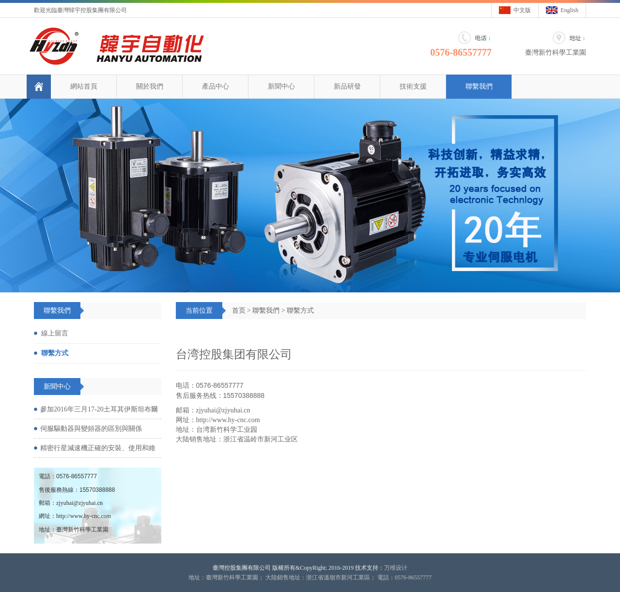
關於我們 (149, 86)
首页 (239, 310)
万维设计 (395, 567)
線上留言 (54, 333)
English (569, 10)
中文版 (522, 10)
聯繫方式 (300, 310)
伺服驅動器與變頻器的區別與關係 (91, 428)
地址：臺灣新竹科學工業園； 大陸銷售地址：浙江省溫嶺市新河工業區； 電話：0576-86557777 (310, 577)
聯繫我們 (479, 86)
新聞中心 (281, 86)
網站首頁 (83, 86)
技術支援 (413, 86)
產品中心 (215, 86)
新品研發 (347, 86)
